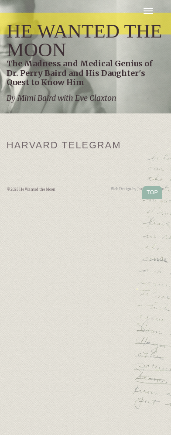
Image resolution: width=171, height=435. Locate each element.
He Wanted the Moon (84, 40)
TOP (152, 192)
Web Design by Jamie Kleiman (137, 189)
